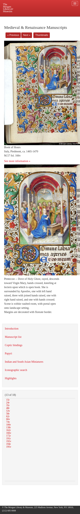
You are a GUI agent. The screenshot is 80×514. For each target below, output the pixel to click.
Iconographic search (16, 369)
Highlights (10, 378)
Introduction (11, 328)
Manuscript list (13, 336)
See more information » (17, 161)
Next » (26, 35)
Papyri (8, 353)
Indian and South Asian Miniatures (24, 361)
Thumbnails (41, 35)
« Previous (13, 35)
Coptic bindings (13, 345)
